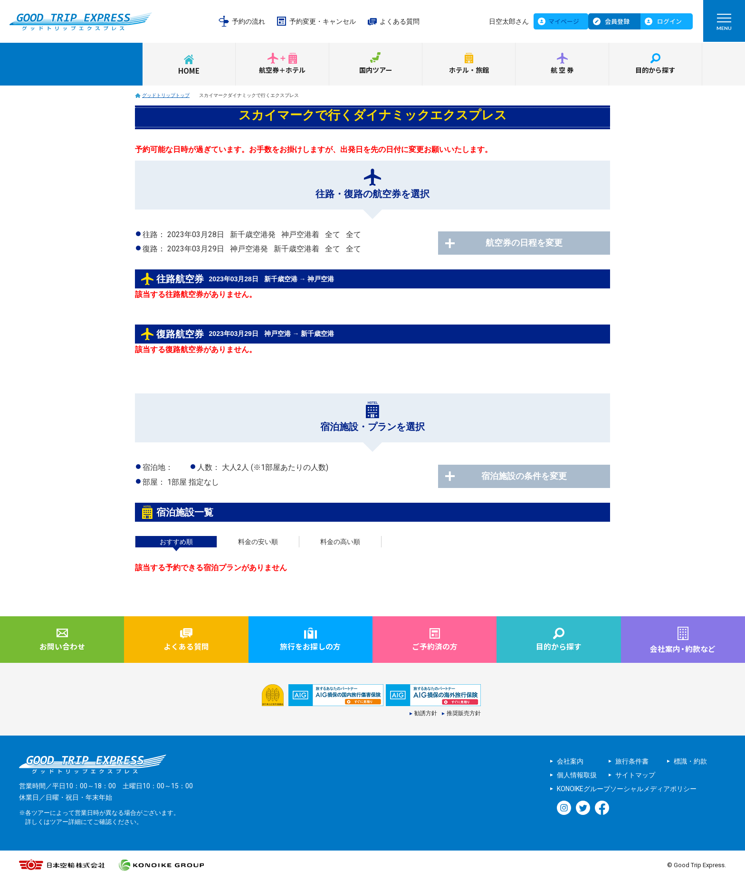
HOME (189, 71)
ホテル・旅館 (469, 71)
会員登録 (617, 21)
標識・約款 (690, 762)
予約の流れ (248, 21)
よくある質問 (400, 21)
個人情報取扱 (577, 776)
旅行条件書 (632, 762)
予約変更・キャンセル (322, 21)
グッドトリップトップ (166, 95)
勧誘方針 (425, 714)
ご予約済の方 (435, 647)
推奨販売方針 (464, 714)
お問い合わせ (62, 647)
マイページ (563, 21)
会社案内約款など (683, 649)
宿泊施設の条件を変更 (534, 476)
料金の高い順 (340, 541)
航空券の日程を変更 (534, 243)
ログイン (669, 21)
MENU (723, 24)
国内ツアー (375, 71)
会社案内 (570, 762)
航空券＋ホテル (282, 71)
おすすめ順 (176, 541)
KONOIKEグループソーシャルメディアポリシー (627, 790)
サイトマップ (635, 776)
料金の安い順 (258, 541)
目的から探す (655, 71)
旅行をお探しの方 (310, 647)
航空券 (562, 71)
